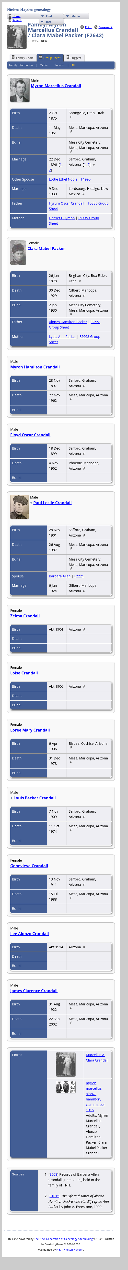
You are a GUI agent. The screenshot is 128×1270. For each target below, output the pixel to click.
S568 (53, 1174)
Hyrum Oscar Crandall (66, 203)
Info (48, 22)
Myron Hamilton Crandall (35, 367)
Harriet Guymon (62, 218)
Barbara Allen (59, 576)
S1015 (54, 1196)
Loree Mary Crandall (30, 730)
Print (88, 27)
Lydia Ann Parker (62, 336)
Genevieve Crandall (29, 865)
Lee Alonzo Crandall (29, 933)
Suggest (73, 57)
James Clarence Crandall (34, 990)
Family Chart (22, 57)
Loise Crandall (24, 673)
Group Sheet (49, 57)
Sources (60, 65)
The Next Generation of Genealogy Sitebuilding (63, 1239)
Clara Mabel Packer (46, 248)
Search (17, 20)
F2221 (79, 576)
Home (16, 16)
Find (49, 16)
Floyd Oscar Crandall (30, 435)
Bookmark (106, 27)
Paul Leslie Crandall (52, 502)
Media (75, 16)
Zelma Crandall (25, 616)
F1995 (86, 179)
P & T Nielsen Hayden (70, 1249)
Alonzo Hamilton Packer (68, 321)
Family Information (21, 65)
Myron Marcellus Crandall (56, 85)
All (73, 65)
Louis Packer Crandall (34, 798)
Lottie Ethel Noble (63, 179)
